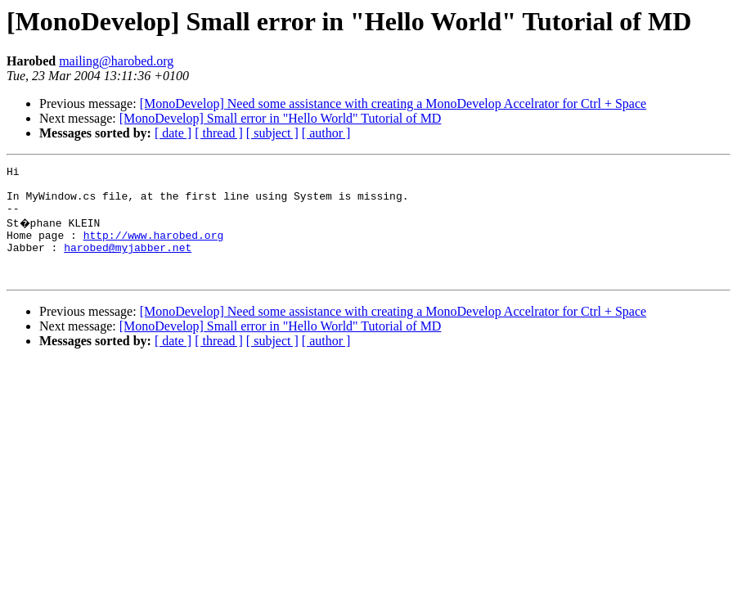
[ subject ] (272, 133)
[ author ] (326, 133)
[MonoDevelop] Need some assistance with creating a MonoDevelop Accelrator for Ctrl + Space (393, 103)
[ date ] (173, 133)
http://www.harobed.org (153, 247)
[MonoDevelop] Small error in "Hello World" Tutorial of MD (280, 118)
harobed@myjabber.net (127, 261)
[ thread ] (219, 133)
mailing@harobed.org (116, 61)
